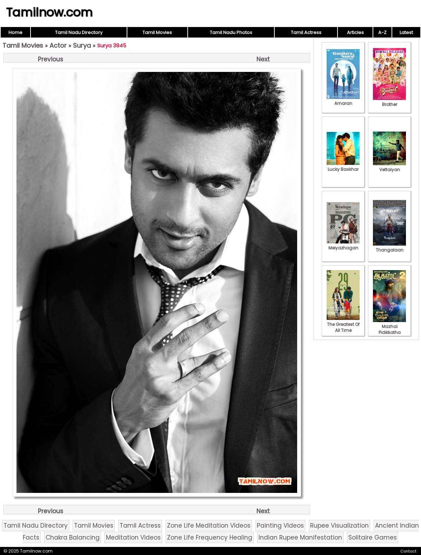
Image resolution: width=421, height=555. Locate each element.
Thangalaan (389, 247)
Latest (406, 32)
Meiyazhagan (343, 245)
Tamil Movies (157, 32)
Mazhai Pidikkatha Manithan (389, 329)
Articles (355, 32)
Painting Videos (280, 525)
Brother (389, 101)
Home (15, 32)
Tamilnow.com (49, 12)
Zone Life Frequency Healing (209, 537)
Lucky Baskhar (343, 166)
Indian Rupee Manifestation (300, 537)
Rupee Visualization (339, 525)
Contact (408, 551)
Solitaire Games (372, 537)
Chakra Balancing (73, 537)
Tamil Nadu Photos (231, 32)
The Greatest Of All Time (343, 324)
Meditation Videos (133, 537)
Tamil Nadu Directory (78, 32)
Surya (82, 45)
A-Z (382, 32)
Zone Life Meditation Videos (208, 525)
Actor (58, 45)
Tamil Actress (306, 32)
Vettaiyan (389, 167)
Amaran (343, 100)
